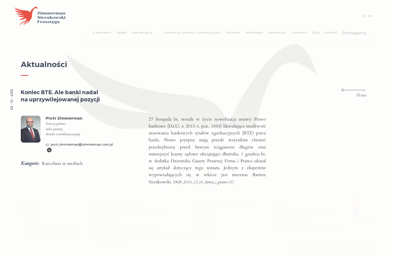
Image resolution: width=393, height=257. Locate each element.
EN (370, 15)
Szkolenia (299, 32)
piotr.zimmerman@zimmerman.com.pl (79, 144)
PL (365, 15)
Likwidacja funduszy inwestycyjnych (192, 32)
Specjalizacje (142, 32)
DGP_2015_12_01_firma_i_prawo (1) (203, 182)
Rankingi (233, 32)
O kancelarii (102, 32)
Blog (316, 32)
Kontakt (331, 32)
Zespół (122, 32)
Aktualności (254, 32)
